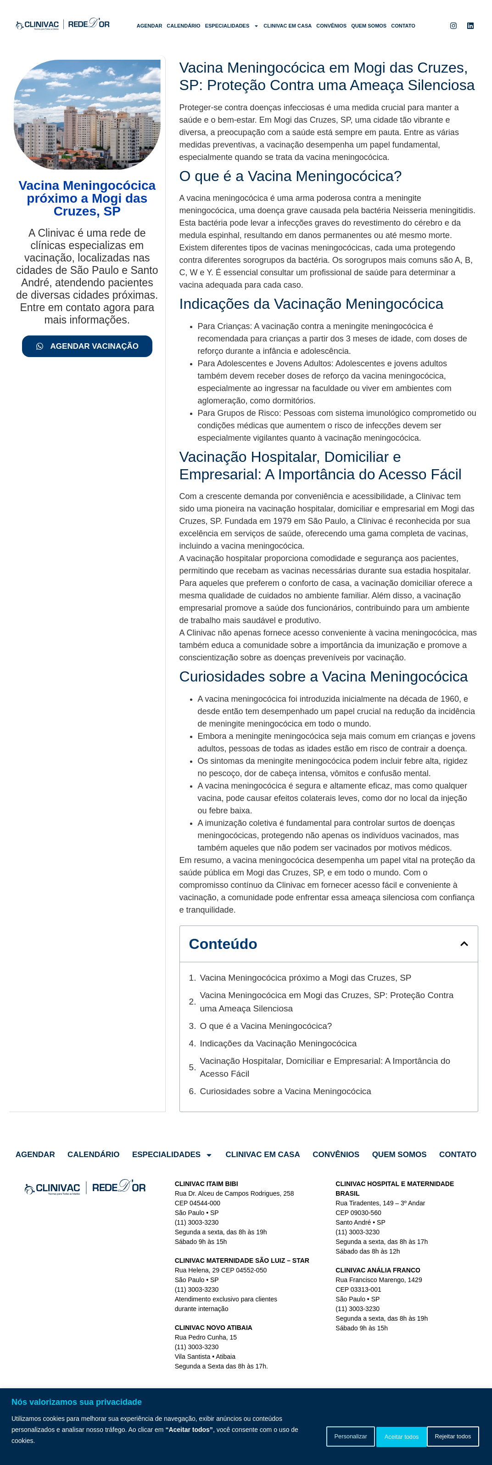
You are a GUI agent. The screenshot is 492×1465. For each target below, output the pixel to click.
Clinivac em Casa (287, 25)
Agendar (149, 25)
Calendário (183, 25)
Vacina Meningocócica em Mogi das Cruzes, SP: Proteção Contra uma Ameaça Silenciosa (326, 1001)
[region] (246, 1426)
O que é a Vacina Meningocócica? (266, 1026)
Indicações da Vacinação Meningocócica (278, 1043)
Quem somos (368, 25)
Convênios (331, 25)
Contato (403, 25)
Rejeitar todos (379, 1435)
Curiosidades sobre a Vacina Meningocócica (285, 1091)
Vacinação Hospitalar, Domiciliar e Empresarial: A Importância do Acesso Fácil (325, 1067)
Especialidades (232, 26)
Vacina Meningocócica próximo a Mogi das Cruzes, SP (305, 977)
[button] (464, 943)
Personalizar (312, 1435)
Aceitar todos (448, 1435)
